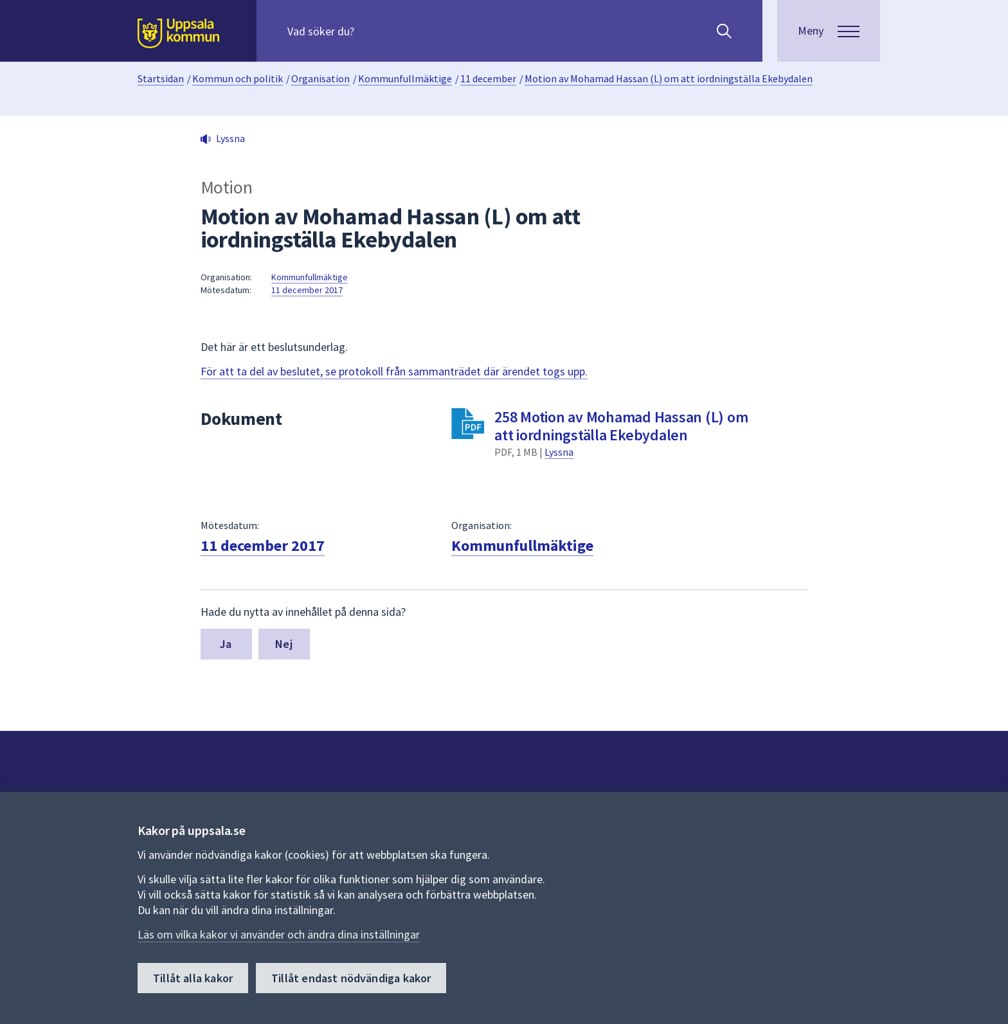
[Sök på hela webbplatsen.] (369, 31)
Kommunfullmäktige (405, 78)
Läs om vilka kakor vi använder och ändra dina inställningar (279, 934)
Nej (283, 643)
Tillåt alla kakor (193, 978)
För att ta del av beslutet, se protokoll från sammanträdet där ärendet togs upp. (394, 371)
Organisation (320, 78)
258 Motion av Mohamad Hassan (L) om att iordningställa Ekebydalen (621, 426)
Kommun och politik (237, 78)
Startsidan (161, 78)
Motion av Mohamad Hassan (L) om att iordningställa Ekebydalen (669, 78)
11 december (488, 78)
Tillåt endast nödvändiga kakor (351, 978)
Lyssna (558, 451)
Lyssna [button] (230, 138)
